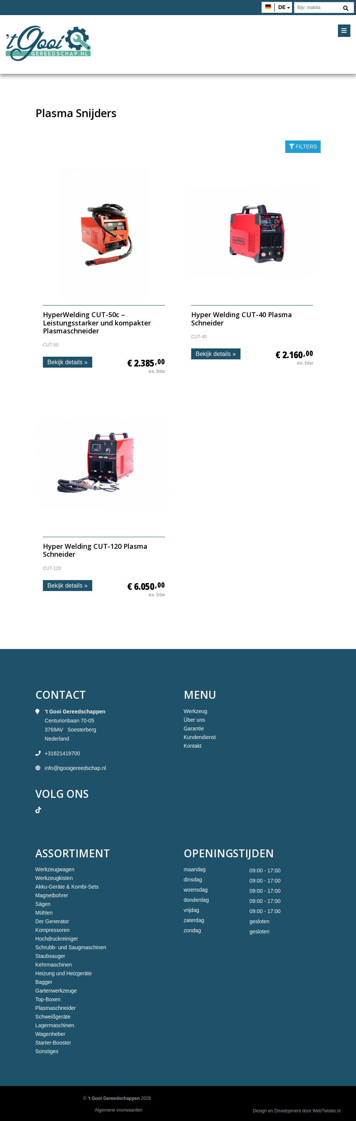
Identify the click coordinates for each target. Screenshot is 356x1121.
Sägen (42, 904)
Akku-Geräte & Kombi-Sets (67, 887)
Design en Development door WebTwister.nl (297, 1110)
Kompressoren (52, 930)
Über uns (194, 720)
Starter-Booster (53, 1043)
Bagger (43, 982)
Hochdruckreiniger (56, 939)
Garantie (194, 728)
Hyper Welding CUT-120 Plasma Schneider (95, 550)
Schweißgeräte (52, 1017)
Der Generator (52, 921)
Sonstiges (46, 1051)
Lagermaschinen (55, 1025)
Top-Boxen (48, 999)
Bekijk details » (67, 362)
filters (303, 147)
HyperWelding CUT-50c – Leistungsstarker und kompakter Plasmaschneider (97, 322)
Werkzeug (195, 711)
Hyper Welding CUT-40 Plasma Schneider (241, 318)
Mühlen (44, 913)
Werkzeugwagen (55, 869)
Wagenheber (50, 1034)
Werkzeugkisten (54, 878)
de (282, 7)
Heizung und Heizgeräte (63, 973)
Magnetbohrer (51, 895)
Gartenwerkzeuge (56, 991)
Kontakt (192, 746)
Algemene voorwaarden (119, 1110)
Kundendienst (200, 737)
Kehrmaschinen (53, 965)
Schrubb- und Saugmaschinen (70, 947)
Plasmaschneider (55, 1008)
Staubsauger (50, 956)
